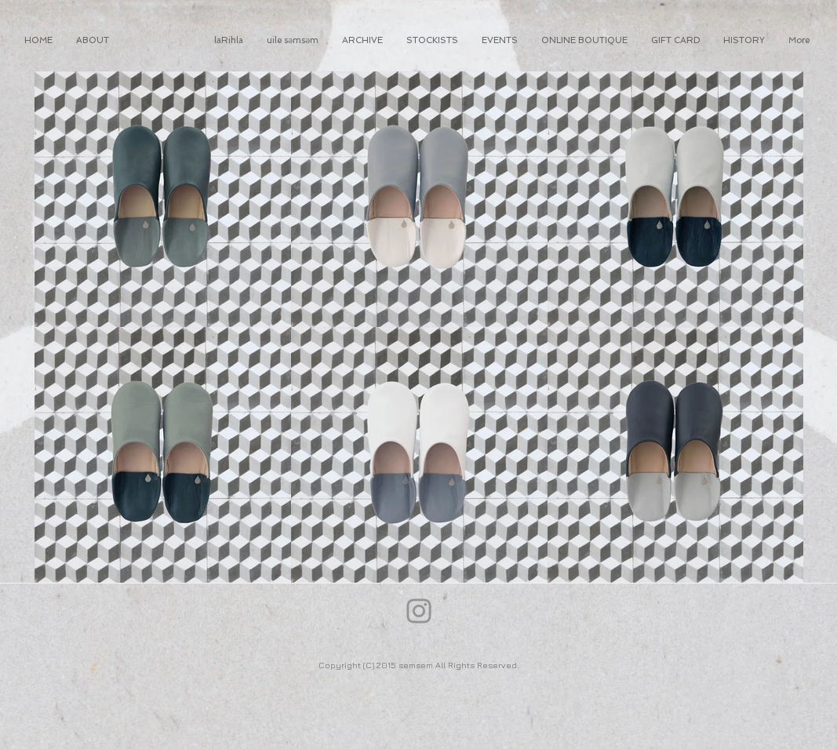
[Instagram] (418, 610)
